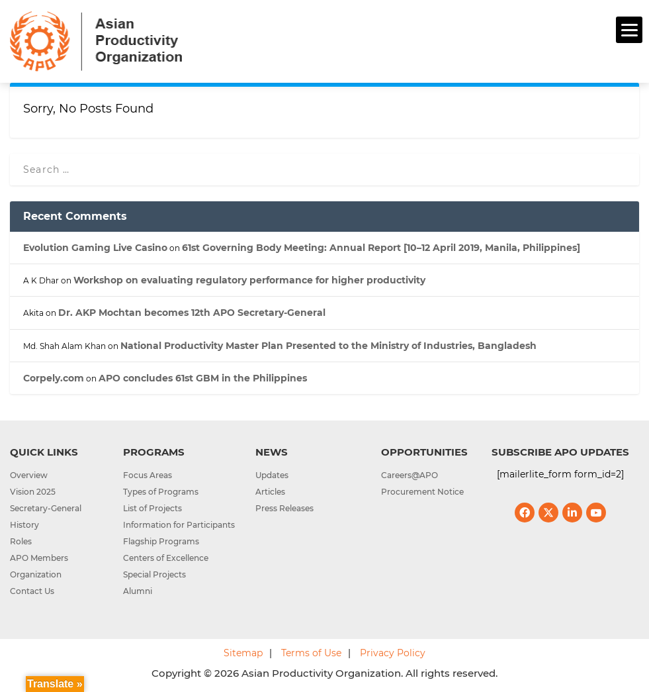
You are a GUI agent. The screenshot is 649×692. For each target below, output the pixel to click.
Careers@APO (409, 475)
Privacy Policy (392, 653)
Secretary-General (45, 508)
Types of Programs (160, 492)
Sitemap (243, 653)
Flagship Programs (161, 541)
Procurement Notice (422, 492)
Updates (271, 475)
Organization (36, 574)
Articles (270, 492)
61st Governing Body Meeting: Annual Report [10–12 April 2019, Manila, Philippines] (381, 248)
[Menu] (629, 30)
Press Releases (284, 508)
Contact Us (32, 591)
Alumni (137, 591)
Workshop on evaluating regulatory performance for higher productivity (249, 280)
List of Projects (152, 508)
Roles (21, 541)
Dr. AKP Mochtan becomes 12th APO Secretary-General (191, 313)
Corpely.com (53, 378)
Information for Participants (179, 525)
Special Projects (154, 574)
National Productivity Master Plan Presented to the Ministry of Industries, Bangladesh (328, 346)
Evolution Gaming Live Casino (95, 248)
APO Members (39, 558)
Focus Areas (147, 475)
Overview (29, 475)
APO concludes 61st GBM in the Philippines (203, 378)
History (24, 525)
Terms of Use (311, 653)
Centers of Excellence (165, 558)
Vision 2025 (33, 492)
